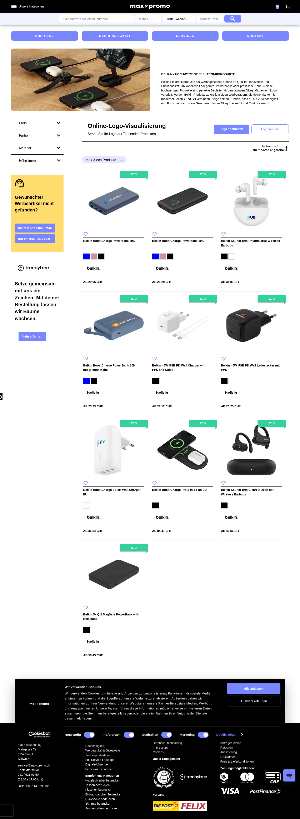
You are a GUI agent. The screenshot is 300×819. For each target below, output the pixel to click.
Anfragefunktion (230, 743)
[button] (258, 6)
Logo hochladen (231, 129)
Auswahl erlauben (253, 777)
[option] (86, 256)
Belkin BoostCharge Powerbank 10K (178, 241)
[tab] (104, 159)
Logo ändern (270, 129)
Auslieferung (228, 752)
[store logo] (150, 6)
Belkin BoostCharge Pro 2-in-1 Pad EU (179, 489)
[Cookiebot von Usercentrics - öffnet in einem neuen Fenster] (39, 811)
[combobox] (96, 19)
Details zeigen (226, 811)
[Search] (232, 19)
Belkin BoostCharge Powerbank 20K (109, 241)
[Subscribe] (194, 714)
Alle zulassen (254, 765)
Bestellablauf (229, 738)
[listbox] (113, 257)
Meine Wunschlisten (235, 7)
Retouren (226, 747)
